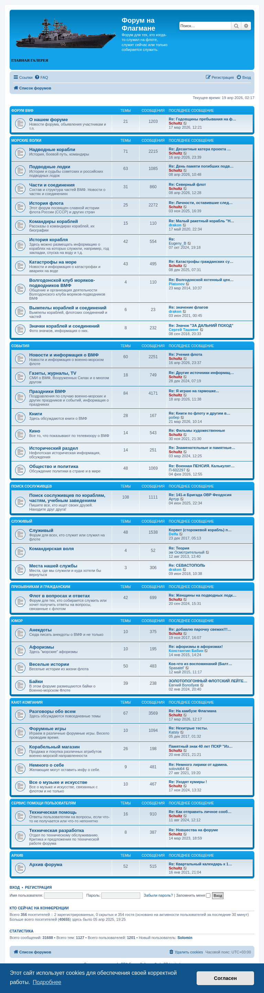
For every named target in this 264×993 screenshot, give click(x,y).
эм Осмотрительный (187, 552)
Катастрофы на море (53, 262)
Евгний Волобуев (184, 685)
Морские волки (26, 140)
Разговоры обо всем (52, 711)
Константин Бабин (186, 651)
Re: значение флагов (188, 307)
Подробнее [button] (47, 982)
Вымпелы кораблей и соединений (68, 307)
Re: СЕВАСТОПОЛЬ (187, 565)
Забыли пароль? (158, 895)
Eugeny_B (177, 243)
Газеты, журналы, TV (52, 373)
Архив (17, 855)
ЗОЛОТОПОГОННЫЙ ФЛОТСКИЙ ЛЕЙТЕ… (208, 681)
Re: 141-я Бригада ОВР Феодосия (200, 495)
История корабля (48, 239)
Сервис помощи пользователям (43, 803)
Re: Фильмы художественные (197, 430)
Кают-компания (27, 702)
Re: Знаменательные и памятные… (202, 448)
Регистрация (38, 887)
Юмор (17, 621)
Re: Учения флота (185, 354)
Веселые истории (49, 664)
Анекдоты (40, 629)
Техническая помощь (53, 812)
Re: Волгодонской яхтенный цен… (201, 280)
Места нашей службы (53, 565)
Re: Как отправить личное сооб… (200, 812)
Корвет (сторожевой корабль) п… (200, 530)
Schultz (175, 123)
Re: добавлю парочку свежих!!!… (200, 629)
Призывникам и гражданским (40, 587)
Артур (174, 499)
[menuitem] (41, 77)
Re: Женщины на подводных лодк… (202, 595)
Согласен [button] (225, 978)
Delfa (173, 534)
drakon (175, 225)
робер (174, 417)
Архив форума (45, 864)
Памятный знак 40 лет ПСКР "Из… (201, 746)
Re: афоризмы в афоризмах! (196, 646)
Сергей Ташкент (184, 330)
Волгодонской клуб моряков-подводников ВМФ (62, 283)
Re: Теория (179, 548)
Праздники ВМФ (47, 391)
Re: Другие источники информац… (201, 373)
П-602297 (177, 470)
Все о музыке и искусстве (58, 782)
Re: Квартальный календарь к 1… (200, 864)
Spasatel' (176, 668)
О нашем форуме (48, 119)
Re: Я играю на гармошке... (194, 391)
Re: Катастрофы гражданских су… (201, 261)
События (20, 346)
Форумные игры (47, 728)
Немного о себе (46, 765)
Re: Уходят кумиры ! (188, 782)
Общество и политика (53, 466)
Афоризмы (41, 647)
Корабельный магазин (54, 746)
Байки (36, 681)
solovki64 (177, 769)
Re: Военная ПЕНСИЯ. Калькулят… (202, 466)
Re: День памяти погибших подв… (201, 166)
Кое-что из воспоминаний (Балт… (200, 664)
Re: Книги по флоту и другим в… (199, 413)
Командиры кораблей (53, 221)
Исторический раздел (53, 448)
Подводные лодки (49, 166)
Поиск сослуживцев (31, 486)
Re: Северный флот (187, 184)
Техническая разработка (56, 830)
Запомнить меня (193, 895)
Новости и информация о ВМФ (64, 354)
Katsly (174, 732)
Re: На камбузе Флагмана (192, 711)
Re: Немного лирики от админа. (198, 764)
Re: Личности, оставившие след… (201, 203)
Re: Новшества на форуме (193, 830)
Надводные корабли (52, 149)
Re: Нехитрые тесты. (188, 728)
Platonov (177, 284)
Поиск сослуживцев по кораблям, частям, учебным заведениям (67, 498)
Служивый (21, 521)
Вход (15, 887)
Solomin (184, 938)
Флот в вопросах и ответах (59, 595)
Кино (34, 431)
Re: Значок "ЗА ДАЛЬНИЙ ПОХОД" (201, 325)
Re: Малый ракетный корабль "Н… (201, 221)
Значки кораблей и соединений (64, 326)
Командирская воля (51, 548)
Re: (172, 239)
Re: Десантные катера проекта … (200, 149)
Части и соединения (52, 185)
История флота (46, 203)
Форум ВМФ (22, 111)
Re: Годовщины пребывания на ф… (202, 119)
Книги (35, 413)
